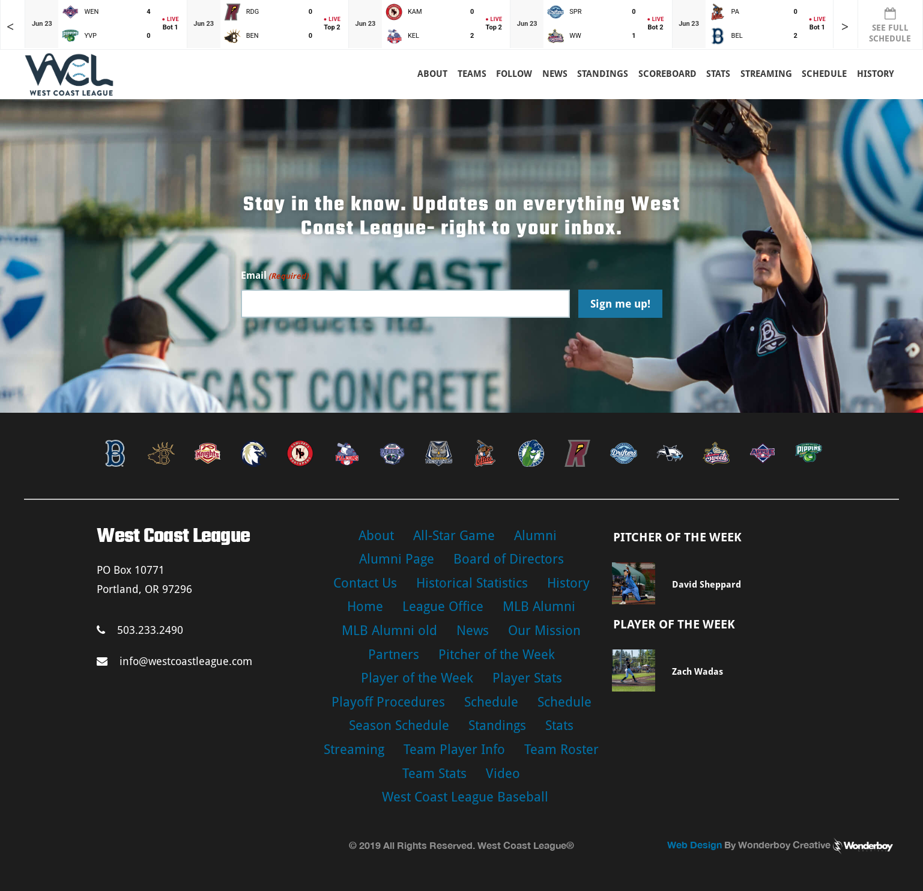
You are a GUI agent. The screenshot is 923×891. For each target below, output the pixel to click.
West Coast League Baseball (465, 796)
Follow (514, 73)
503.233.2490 (140, 630)
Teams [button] (472, 73)
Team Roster (561, 749)
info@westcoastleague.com (174, 661)
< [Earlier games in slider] (10, 26)
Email (274, 276)
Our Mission (544, 630)
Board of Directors (508, 559)
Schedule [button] (824, 73)
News (554, 73)
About (432, 73)
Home (365, 606)
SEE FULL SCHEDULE (890, 25)
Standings (602, 73)
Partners (393, 654)
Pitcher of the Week (496, 654)
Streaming (766, 73)
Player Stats (527, 678)
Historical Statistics (472, 583)
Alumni (535, 535)
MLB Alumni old (389, 630)
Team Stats (434, 773)
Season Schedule (399, 725)
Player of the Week (417, 678)
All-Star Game (454, 535)
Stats (559, 725)
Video (503, 773)
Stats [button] (718, 73)
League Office (442, 606)
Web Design (694, 844)
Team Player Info (454, 749)
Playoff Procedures (388, 702)
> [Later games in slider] (845, 26)
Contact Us (365, 583)
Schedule (491, 702)
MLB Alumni (539, 606)
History (875, 73)
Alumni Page (396, 559)
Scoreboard (667, 73)
